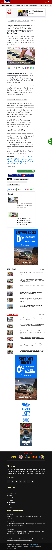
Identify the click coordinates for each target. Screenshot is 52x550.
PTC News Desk (16, 47)
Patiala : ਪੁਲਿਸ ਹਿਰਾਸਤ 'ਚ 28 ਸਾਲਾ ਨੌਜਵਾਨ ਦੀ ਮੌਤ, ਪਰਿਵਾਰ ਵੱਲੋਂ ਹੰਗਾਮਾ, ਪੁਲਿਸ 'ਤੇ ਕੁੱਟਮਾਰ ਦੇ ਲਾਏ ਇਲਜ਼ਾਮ (31, 344)
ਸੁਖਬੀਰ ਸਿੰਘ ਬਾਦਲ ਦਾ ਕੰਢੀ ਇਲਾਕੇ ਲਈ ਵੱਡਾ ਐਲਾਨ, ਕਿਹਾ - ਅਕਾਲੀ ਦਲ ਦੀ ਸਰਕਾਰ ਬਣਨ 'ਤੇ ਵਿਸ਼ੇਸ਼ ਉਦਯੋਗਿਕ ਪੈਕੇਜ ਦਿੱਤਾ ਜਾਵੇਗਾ (32, 339)
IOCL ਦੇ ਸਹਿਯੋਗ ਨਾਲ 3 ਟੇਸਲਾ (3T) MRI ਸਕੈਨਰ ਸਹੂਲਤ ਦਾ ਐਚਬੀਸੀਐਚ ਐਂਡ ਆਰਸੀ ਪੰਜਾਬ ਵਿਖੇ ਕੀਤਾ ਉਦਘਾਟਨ (32, 325)
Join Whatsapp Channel (26, 171)
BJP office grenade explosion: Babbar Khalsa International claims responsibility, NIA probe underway (31, 300)
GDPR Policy (10, 548)
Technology (11, 502)
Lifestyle (10, 498)
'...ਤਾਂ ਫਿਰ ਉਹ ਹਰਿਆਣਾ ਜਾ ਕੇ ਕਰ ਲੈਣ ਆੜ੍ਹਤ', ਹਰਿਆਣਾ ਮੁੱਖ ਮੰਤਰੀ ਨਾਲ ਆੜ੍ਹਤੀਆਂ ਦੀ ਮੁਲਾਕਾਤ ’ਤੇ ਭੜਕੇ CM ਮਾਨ (32, 351)
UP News (41, 5)
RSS (15, 548)
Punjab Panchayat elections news (17, 182)
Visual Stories (19, 5)
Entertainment (33, 5)
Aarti (27, 47)
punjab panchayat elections (21, 179)
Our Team (31, 546)
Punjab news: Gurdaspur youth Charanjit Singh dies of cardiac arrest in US (32, 286)
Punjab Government (14, 184)
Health (9, 495)
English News (5, 5)
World (9, 504)
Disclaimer (25, 546)
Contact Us (19, 546)
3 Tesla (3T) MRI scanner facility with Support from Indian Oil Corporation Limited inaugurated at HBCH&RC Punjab (32, 280)
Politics (12, 5)
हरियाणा (46, 5)
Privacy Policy (38, 546)
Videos (26, 5)
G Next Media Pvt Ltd (33, 544)
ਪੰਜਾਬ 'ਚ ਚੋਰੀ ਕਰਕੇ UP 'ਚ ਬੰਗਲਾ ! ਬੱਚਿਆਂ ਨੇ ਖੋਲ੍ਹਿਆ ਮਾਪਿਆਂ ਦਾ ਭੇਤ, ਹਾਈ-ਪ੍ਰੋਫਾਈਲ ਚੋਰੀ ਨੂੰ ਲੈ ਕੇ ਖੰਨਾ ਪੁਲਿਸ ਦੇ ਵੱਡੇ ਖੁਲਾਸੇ (32, 332)
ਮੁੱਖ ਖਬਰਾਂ (13, 18)
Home (8, 18)
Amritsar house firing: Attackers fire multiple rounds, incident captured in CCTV (31, 292)
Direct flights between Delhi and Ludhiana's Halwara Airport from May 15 (31, 305)
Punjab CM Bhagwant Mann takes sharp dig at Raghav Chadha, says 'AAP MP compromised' (31, 273)
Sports (9, 507)
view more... (42, 269)
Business (10, 491)
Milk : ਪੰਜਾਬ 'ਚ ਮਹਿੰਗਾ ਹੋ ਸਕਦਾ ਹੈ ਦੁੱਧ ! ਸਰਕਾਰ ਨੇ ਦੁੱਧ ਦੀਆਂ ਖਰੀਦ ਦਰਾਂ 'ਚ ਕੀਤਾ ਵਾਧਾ (32, 318)
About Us (13, 546)
